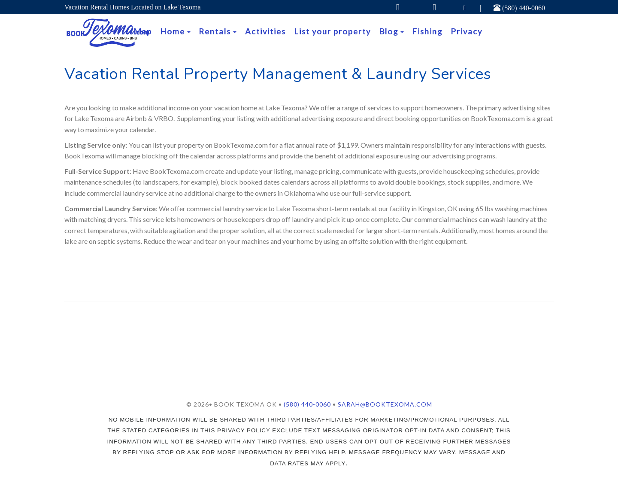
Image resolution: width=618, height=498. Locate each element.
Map (143, 31)
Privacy (466, 31)
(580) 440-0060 (519, 8)
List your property (332, 31)
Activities (265, 31)
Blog (388, 31)
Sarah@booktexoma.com (385, 404)
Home (173, 31)
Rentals (215, 31)
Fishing (427, 31)
